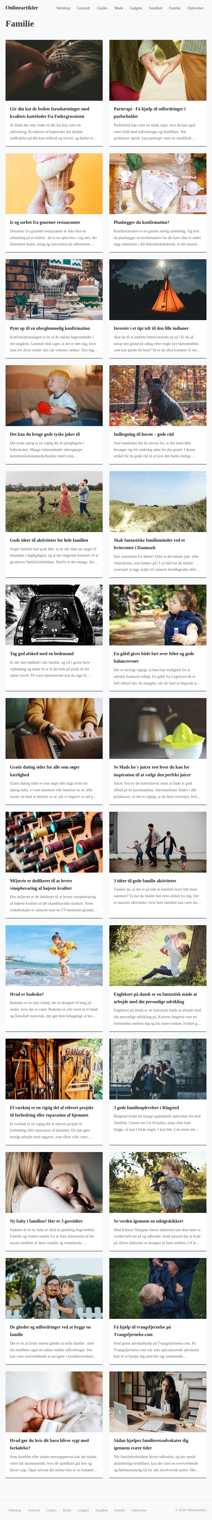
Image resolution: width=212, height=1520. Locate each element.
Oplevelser (195, 8)
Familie (175, 8)
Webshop (63, 8)
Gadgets (136, 8)
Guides (102, 8)
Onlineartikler (22, 8)
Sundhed (155, 8)
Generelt (83, 8)
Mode (118, 8)
